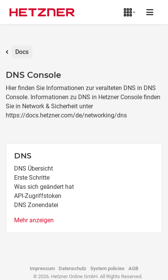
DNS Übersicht (33, 168)
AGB (133, 268)
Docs (22, 51)
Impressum (42, 268)
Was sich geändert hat (44, 186)
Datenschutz (72, 268)
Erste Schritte (32, 177)
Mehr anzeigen (34, 220)
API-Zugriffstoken (37, 195)
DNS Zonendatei (36, 205)
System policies (107, 268)
